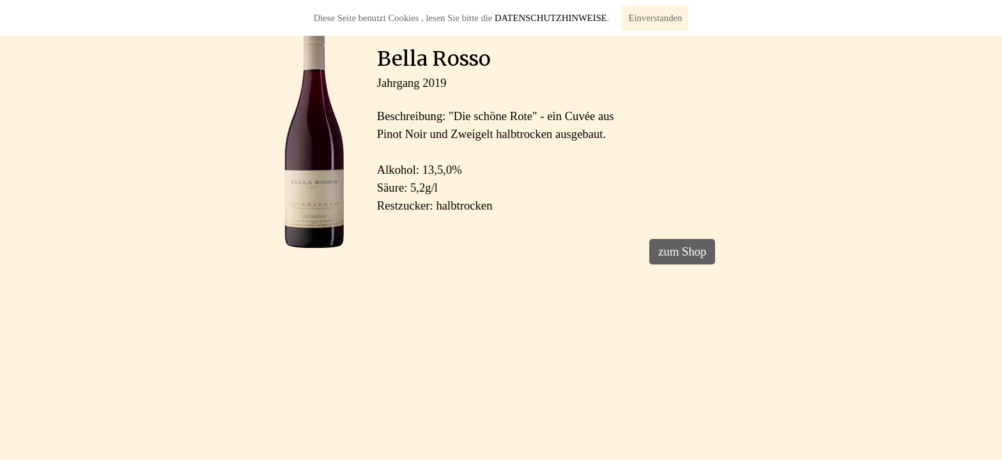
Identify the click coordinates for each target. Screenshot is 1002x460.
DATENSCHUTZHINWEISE (551, 18)
